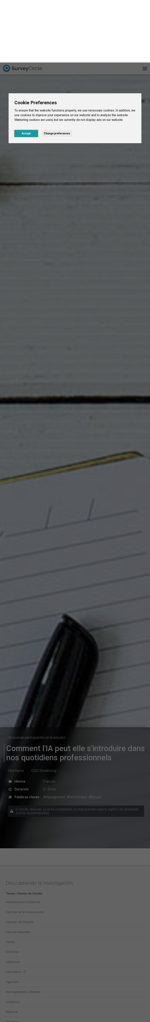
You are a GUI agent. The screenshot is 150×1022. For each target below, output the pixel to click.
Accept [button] (26, 70)
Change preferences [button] (57, 70)
